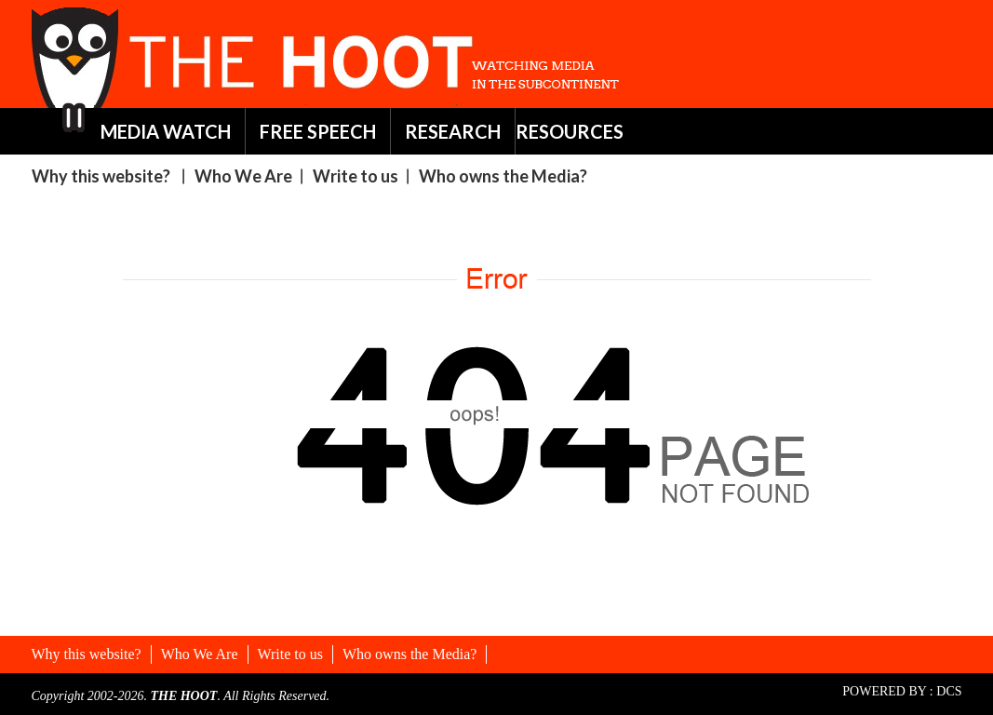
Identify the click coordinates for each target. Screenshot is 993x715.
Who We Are (243, 176)
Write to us (355, 176)
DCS (948, 691)
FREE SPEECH (318, 131)
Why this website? (101, 176)
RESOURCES (570, 131)
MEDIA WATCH (166, 131)
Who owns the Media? (503, 176)
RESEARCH (453, 131)
